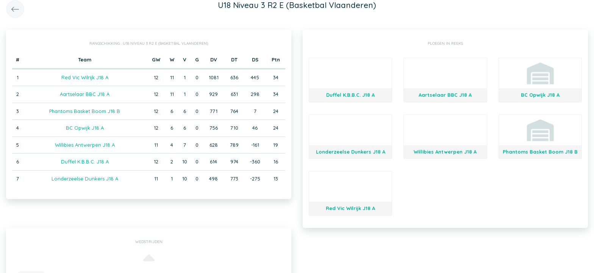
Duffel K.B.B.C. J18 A (85, 161)
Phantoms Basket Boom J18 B (84, 111)
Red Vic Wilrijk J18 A (84, 77)
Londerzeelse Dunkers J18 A (85, 179)
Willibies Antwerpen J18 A (85, 145)
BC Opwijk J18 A (85, 128)
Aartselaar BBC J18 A (84, 94)
